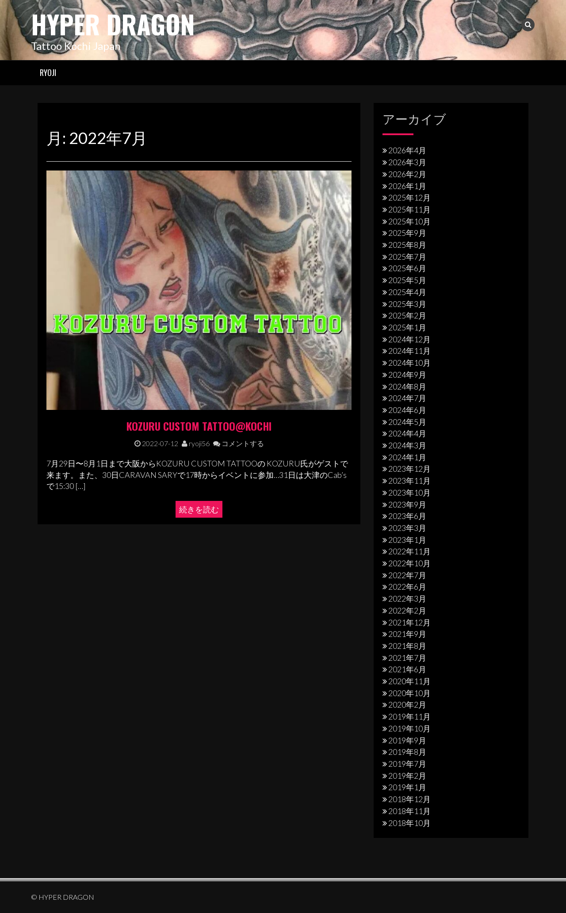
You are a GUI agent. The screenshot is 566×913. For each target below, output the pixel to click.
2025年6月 (407, 268)
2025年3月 (407, 303)
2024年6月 (407, 409)
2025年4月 (407, 291)
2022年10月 (409, 563)
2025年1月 (407, 327)
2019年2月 (407, 775)
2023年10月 (409, 492)
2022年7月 (407, 575)
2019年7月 (407, 763)
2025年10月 (409, 221)
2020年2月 (407, 704)
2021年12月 (409, 622)
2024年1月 (407, 457)
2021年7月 (407, 657)
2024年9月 (407, 374)
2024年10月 (409, 362)
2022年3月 (407, 598)
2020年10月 (409, 692)
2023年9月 (407, 504)
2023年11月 (409, 480)
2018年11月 (409, 810)
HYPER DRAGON (117, 23)
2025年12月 (409, 197)
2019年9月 (407, 740)
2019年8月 (407, 752)
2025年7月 (407, 256)
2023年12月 (409, 469)
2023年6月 (407, 516)
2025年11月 (409, 209)
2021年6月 (407, 669)
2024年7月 (407, 398)
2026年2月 (407, 173)
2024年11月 (409, 351)
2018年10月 (409, 822)
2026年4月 (407, 150)
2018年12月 (409, 798)
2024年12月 (409, 339)
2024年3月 (407, 445)
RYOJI (48, 72)
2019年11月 (409, 716)
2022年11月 (409, 551)
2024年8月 (407, 386)
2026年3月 (407, 162)
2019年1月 (407, 787)
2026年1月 (407, 185)
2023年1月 (407, 539)
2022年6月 (407, 586)
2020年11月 (409, 681)
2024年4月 (407, 433)
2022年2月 (407, 610)
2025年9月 (407, 233)
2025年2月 (407, 315)
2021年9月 (407, 634)
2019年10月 (409, 728)
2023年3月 (407, 527)
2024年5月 (407, 421)
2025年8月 (407, 244)
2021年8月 (407, 645)
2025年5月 (407, 280)
